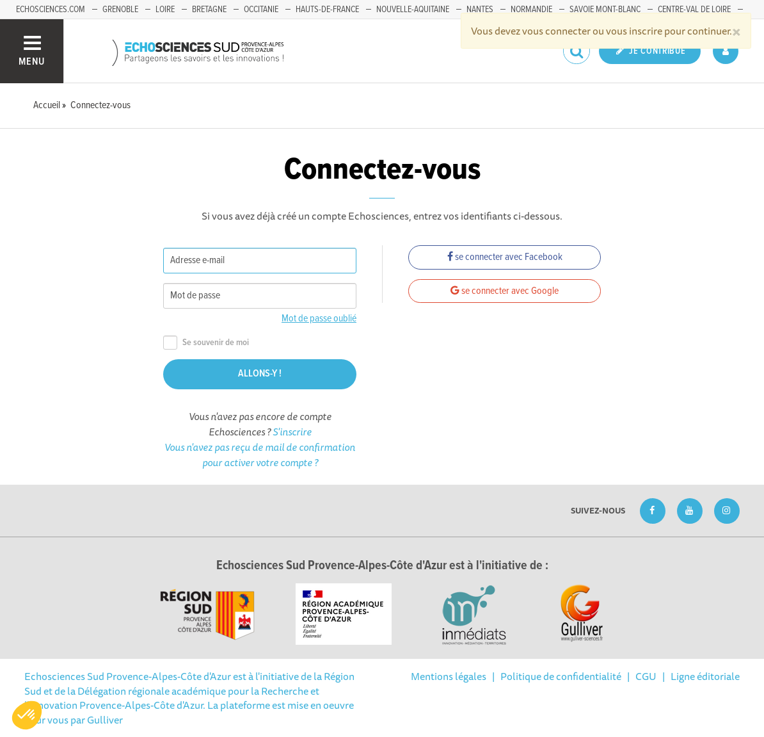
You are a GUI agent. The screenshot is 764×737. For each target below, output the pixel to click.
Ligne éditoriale (705, 676)
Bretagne (209, 9)
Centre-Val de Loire (694, 9)
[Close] (736, 30)
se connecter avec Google (504, 291)
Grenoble (120, 9)
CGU (646, 676)
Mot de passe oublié (319, 318)
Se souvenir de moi (206, 343)
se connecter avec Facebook (504, 257)
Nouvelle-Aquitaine (412, 9)
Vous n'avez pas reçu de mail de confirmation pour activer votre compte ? (259, 455)
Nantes (479, 9)
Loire (165, 9)
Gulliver (105, 719)
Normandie (531, 9)
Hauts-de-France (327, 9)
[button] (27, 715)
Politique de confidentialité (560, 676)
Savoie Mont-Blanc (605, 9)
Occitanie (261, 9)
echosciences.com (50, 9)
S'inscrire (292, 431)
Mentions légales (448, 676)
